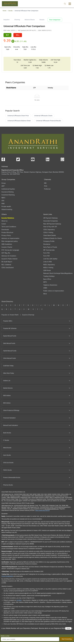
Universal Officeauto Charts (43, 117)
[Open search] (65, 4)
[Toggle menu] (70, 4)
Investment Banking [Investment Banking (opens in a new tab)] (8, 196)
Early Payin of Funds (50, 249)
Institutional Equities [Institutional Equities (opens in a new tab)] (8, 190)
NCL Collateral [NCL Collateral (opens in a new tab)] (6, 266)
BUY (7, 35)
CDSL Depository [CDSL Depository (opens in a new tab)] (49, 231)
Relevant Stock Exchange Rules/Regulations (57, 275)
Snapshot (6, 19)
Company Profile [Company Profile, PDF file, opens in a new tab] (48, 243)
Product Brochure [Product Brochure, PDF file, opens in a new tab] (7, 234)
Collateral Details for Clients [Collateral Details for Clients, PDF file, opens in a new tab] (52, 240)
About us (4, 222)
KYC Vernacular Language (10, 251)
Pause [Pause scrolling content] (68, 630)
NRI (45, 185)
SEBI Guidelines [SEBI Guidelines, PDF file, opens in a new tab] (7, 246)
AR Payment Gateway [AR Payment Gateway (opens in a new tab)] (50, 219)
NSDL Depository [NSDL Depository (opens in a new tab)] (49, 266)
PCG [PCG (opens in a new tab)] (45, 187)
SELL (18, 35)
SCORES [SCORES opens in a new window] (19, 602)
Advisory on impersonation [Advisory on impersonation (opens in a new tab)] (10, 240)
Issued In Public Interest (9, 260)
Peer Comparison (54, 20)
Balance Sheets (30, 19)
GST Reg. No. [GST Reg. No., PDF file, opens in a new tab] (6, 254)
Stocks (10, 10)
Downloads (5, 231)
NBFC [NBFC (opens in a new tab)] (3, 199)
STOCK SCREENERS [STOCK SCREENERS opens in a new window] (7, 578)
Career (4, 225)
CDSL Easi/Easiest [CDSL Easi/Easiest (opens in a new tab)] (8, 269)
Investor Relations (8, 219)
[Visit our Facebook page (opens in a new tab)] (3, 161)
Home (4, 10)
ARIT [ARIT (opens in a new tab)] (3, 187)
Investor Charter (7, 249)
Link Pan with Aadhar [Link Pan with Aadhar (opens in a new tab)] (50, 260)
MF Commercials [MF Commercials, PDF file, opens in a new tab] (49, 251)
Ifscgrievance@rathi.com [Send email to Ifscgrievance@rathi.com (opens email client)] (51, 510)
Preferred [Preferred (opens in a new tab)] (47, 190)
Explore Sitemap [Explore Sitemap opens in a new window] (28, 316)
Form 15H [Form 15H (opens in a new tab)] (46, 257)
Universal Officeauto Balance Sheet (19, 122)
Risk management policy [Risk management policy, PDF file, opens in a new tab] (10, 243)
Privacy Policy (6, 237)
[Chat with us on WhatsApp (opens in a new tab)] (62, 161)
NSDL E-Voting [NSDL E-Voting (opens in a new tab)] (48, 269)
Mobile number (5, 636)
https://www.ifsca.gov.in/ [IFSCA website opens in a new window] (42, 512)
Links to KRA (47, 263)
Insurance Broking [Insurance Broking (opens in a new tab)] (8, 193)
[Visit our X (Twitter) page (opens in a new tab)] (18, 161)
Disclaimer (46, 246)
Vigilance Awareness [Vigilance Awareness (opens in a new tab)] (50, 286)
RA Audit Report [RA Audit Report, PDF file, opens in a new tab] (7, 263)
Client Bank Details (49, 237)
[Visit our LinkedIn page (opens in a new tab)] (47, 161)
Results (42, 19)
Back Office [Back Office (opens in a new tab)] (47, 281)
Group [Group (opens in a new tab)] (4, 185)
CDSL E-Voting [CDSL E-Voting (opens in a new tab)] (48, 234)
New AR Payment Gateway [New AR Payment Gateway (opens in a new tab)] (52, 225)
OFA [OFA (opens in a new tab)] (3, 202)
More (45, 295)
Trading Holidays (49, 278)
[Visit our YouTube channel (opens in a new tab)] (32, 161)
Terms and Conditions (9, 228)
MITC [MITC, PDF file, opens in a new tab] (45, 283)
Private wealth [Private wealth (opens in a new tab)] (6, 208)
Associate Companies (50, 222)
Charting (17, 19)
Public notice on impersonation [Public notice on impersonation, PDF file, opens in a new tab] (53, 292)
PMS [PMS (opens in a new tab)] (3, 205)
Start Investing (67, 639)
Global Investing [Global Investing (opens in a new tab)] (7, 211)
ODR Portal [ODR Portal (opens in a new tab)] (47, 272)
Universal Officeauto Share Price (18, 117)
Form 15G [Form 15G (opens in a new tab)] (46, 254)
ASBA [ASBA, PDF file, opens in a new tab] (45, 289)
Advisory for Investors (9, 257)
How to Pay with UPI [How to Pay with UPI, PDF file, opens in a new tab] (50, 228)
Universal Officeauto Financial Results (48, 122)
